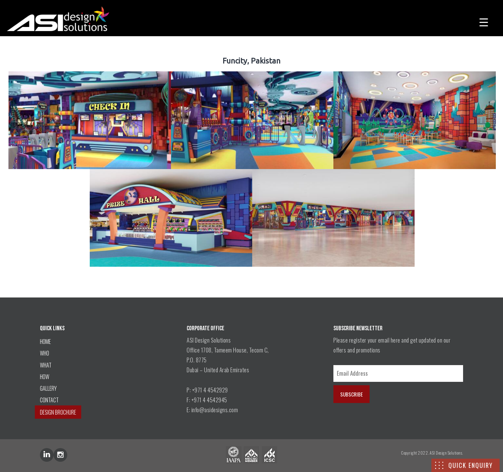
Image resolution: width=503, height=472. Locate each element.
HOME (45, 341)
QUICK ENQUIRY (470, 465)
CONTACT (49, 400)
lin (47, 455)
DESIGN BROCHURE (58, 412)
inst (60, 455)
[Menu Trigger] (483, 21)
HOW (44, 377)
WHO (44, 353)
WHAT (46, 365)
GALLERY (48, 388)
